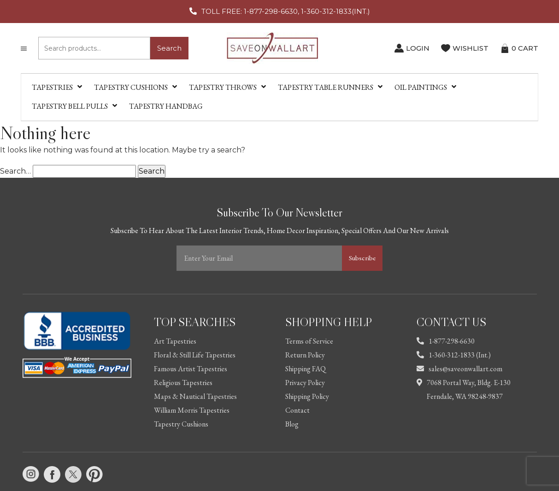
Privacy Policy (305, 382)
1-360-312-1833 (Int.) (454, 355)
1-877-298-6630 (446, 341)
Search (169, 48)
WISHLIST (470, 48)
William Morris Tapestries (191, 410)
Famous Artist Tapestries (190, 369)
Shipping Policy (307, 396)
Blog (292, 424)
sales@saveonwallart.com (459, 369)
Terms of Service (309, 341)
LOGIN (418, 48)
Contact (297, 410)
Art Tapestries (175, 341)
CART (525, 48)
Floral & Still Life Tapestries (194, 355)
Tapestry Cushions (181, 424)
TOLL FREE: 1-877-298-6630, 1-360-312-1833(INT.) (285, 11)
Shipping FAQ (305, 369)
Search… (15, 171)
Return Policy (305, 355)
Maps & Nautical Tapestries (195, 396)
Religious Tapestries (183, 382)
